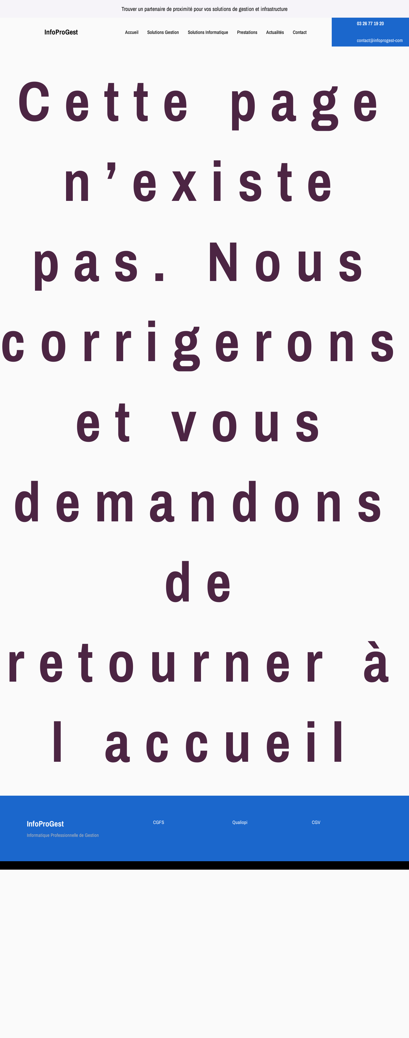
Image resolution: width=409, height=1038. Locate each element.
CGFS (158, 822)
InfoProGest (61, 32)
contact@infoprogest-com (380, 40)
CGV (316, 822)
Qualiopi (239, 822)
